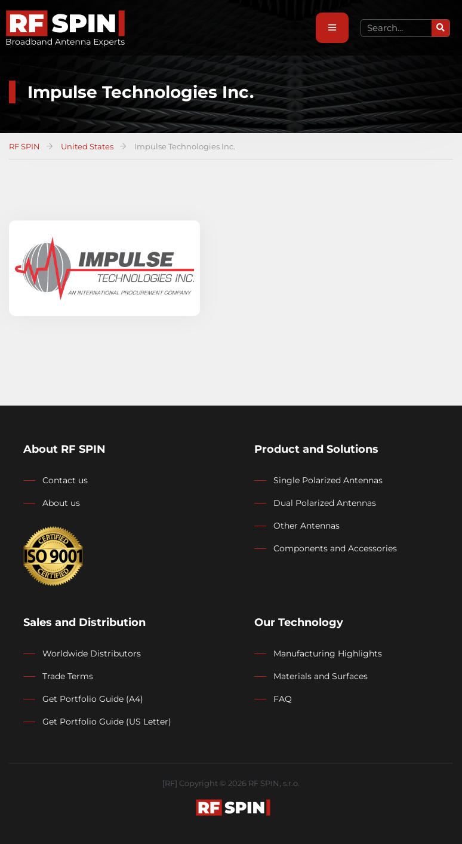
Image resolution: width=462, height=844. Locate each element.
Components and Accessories (335, 548)
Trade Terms (67, 676)
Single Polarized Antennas (328, 480)
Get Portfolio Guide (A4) (92, 698)
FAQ (282, 698)
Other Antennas (306, 525)
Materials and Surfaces (320, 676)
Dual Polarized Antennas (324, 503)
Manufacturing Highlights (327, 653)
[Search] (440, 28)
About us (61, 503)
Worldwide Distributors (91, 653)
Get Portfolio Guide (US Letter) (106, 721)
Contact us (65, 480)
